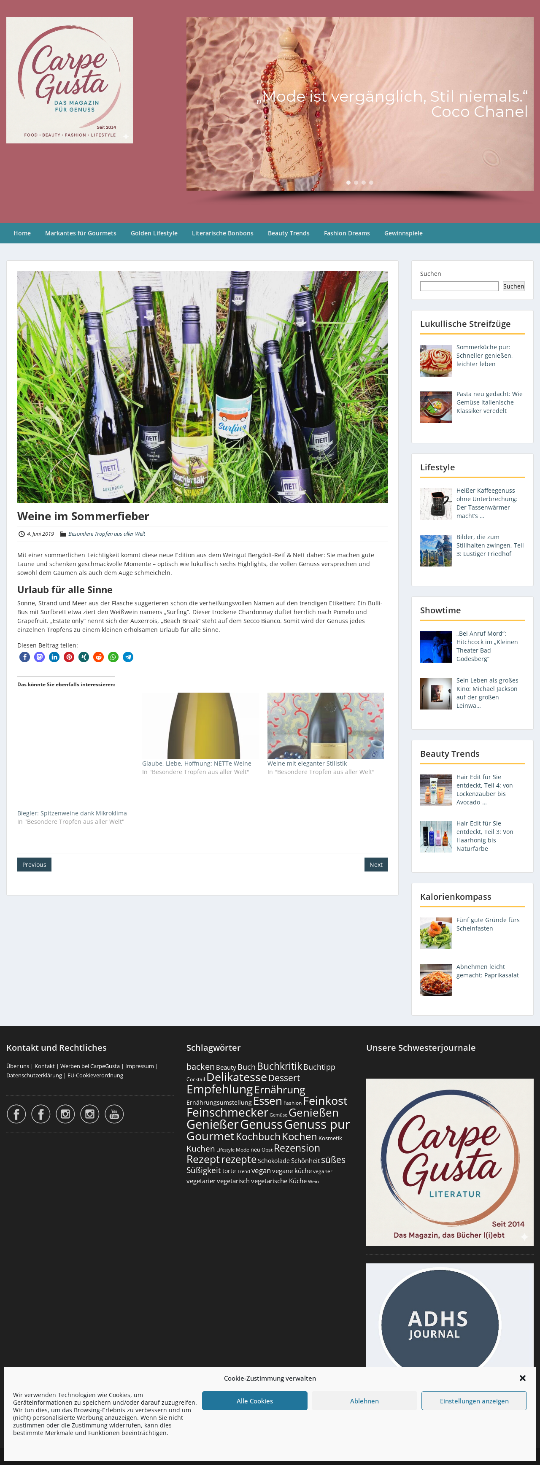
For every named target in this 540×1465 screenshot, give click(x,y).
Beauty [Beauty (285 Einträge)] (226, 1067)
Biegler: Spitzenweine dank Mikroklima (72, 813)
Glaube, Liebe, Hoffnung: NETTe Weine (196, 763)
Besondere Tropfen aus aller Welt (106, 533)
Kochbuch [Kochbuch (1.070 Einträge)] (258, 1136)
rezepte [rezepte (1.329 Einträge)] (238, 1159)
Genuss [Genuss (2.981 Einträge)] (261, 1124)
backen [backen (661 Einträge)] (200, 1066)
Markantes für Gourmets (80, 233)
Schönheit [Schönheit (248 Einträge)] (305, 1160)
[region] (360, 111)
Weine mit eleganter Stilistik (307, 763)
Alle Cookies (255, 1401)
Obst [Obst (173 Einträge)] (267, 1149)
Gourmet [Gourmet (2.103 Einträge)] (210, 1136)
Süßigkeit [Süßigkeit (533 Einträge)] (203, 1170)
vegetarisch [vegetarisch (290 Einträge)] (233, 1180)
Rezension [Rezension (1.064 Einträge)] (297, 1148)
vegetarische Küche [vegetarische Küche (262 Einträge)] (279, 1180)
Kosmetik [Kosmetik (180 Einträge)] (330, 1138)
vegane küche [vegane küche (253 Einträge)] (292, 1170)
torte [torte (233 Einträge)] (229, 1171)
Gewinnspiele (403, 233)
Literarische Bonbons (223, 233)
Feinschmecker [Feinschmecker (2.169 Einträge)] (227, 1112)
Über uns (17, 1066)
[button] (522, 1378)
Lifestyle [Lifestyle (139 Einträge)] (225, 1150)
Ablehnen (364, 1401)
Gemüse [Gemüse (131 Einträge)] (278, 1115)
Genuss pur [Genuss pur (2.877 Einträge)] (317, 1124)
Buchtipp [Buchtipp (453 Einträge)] (319, 1067)
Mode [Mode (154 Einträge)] (242, 1150)
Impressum (139, 1066)
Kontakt (45, 1066)
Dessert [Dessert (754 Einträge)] (284, 1077)
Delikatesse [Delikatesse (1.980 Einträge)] (236, 1077)
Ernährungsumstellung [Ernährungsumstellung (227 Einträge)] (219, 1102)
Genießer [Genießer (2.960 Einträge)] (212, 1124)
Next (376, 865)
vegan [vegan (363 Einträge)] (261, 1170)
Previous (34, 865)
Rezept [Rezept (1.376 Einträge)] (203, 1159)
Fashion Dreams (347, 233)
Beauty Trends (289, 233)
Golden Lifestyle (154, 233)
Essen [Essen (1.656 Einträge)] (267, 1100)
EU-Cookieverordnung (95, 1075)
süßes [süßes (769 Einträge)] (333, 1159)
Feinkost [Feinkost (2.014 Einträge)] (325, 1100)
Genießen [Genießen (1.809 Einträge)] (314, 1112)
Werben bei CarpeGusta (90, 1066)
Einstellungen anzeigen (474, 1401)
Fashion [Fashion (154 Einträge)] (293, 1103)
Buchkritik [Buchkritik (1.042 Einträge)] (279, 1066)
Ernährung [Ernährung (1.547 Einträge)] (279, 1089)
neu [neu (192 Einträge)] (255, 1149)
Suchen (430, 274)
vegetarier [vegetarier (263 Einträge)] (201, 1180)
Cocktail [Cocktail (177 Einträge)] (195, 1079)
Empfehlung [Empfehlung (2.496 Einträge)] (219, 1089)
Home (22, 233)
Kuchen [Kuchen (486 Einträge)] (200, 1148)
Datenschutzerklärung (34, 1075)
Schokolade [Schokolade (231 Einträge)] (274, 1161)
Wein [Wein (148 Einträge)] (313, 1181)
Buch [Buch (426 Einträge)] (247, 1067)
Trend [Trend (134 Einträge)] (243, 1171)
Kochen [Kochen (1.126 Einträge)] (299, 1136)
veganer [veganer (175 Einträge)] (322, 1171)
